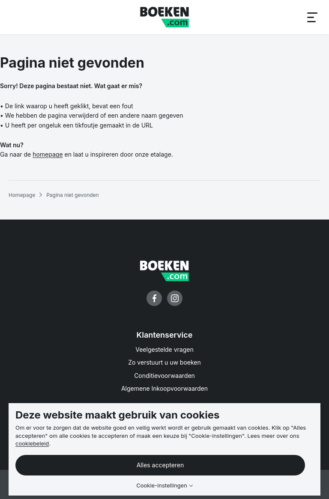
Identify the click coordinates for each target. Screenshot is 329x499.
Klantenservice (165, 334)
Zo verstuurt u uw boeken (164, 362)
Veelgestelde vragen (164, 349)
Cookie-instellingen (161, 485)
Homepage (22, 195)
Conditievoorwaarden (164, 375)
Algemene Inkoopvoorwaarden (164, 388)
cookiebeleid (32, 443)
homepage (48, 154)
